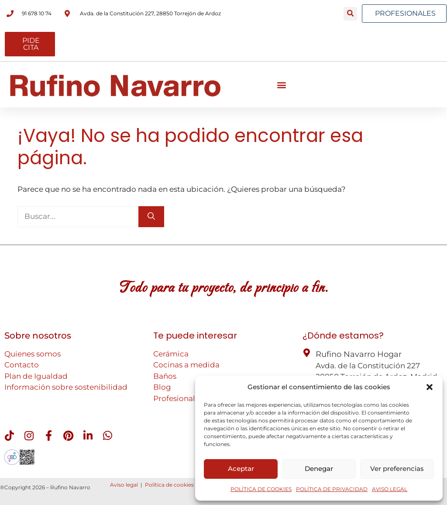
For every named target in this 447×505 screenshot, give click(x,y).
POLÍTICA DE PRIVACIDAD (332, 489)
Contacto (21, 364)
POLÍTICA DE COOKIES (261, 489)
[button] (429, 387)
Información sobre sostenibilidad (65, 387)
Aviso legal (124, 484)
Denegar (319, 468)
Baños (164, 376)
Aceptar (241, 468)
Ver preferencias (397, 468)
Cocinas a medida (186, 364)
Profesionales (178, 398)
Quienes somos (32, 353)
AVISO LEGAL (389, 489)
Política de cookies (169, 484)
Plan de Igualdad (36, 376)
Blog (162, 387)
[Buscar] (151, 216)
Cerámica (171, 353)
